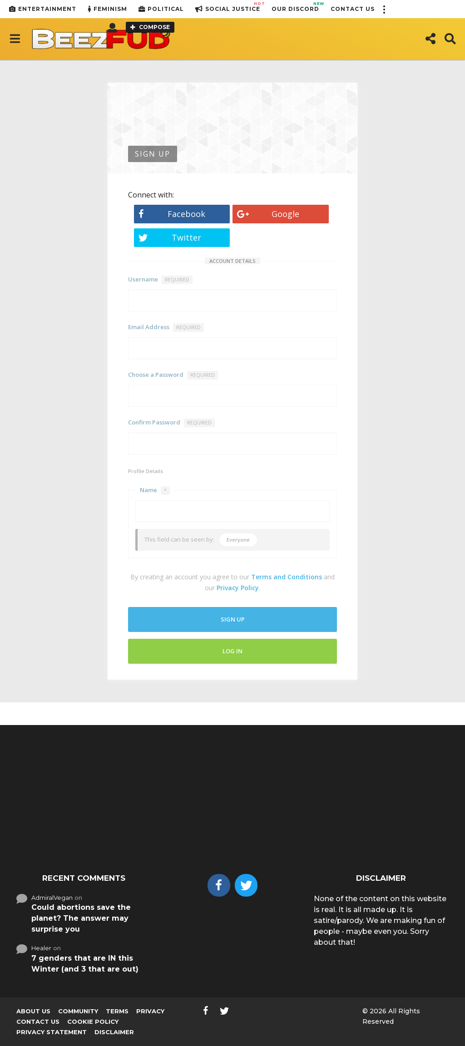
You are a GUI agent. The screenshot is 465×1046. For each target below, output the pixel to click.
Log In (232, 651)
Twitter (170, 237)
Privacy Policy (238, 587)
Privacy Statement (51, 1032)
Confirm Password (171, 422)
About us (33, 1011)
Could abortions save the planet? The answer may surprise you (81, 918)
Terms (117, 1011)
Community (78, 1011)
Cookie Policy (93, 1021)
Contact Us (353, 8)
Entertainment (42, 9)
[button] (384, 9)
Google (268, 213)
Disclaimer (114, 1032)
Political (161, 9)
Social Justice (227, 9)
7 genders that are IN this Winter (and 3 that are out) (85, 963)
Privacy (150, 1011)
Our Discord (295, 6)
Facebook (172, 213)
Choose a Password (173, 375)
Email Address (166, 327)
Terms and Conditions (286, 576)
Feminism (107, 9)
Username (160, 279)
